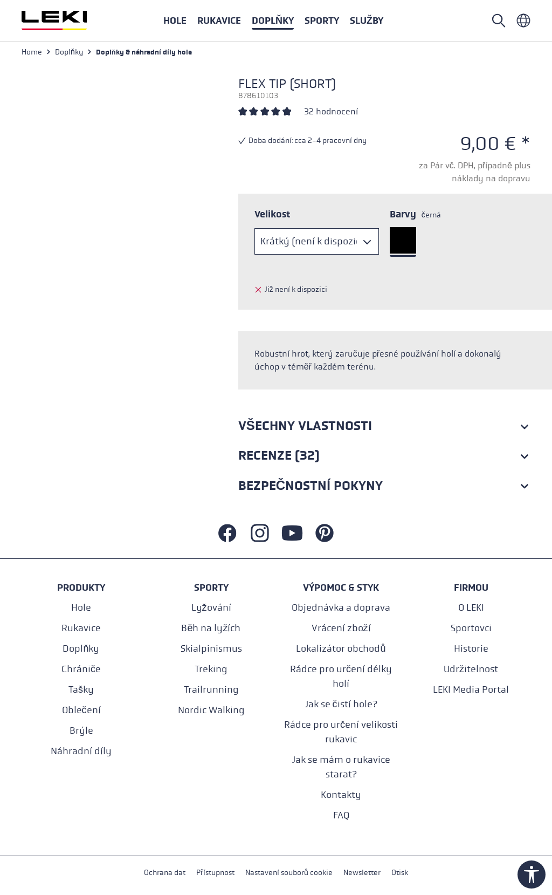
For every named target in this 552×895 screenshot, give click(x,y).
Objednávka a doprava (341, 607)
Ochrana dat (164, 872)
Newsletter (362, 872)
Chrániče (81, 669)
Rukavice (81, 628)
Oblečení (81, 710)
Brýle (81, 730)
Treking (211, 669)
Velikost (272, 214)
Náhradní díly (81, 751)
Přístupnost (215, 872)
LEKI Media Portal (471, 689)
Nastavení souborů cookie (289, 872)
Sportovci (471, 628)
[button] (321, 20)
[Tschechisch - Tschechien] (523, 20)
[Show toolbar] (532, 874)
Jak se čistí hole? (341, 704)
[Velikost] (316, 241)
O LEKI (471, 607)
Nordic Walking (211, 710)
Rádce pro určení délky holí (341, 676)
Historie (471, 648)
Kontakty (341, 795)
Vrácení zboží (341, 628)
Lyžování (211, 607)
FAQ (341, 815)
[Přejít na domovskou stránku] (66, 20)
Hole (81, 607)
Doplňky (81, 648)
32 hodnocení (331, 111)
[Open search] (499, 20)
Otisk (399, 872)
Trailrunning (211, 689)
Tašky (81, 689)
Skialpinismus (211, 648)
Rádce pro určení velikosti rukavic (341, 732)
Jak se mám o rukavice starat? (341, 767)
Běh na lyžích (210, 628)
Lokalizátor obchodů (340, 648)
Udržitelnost (471, 669)
